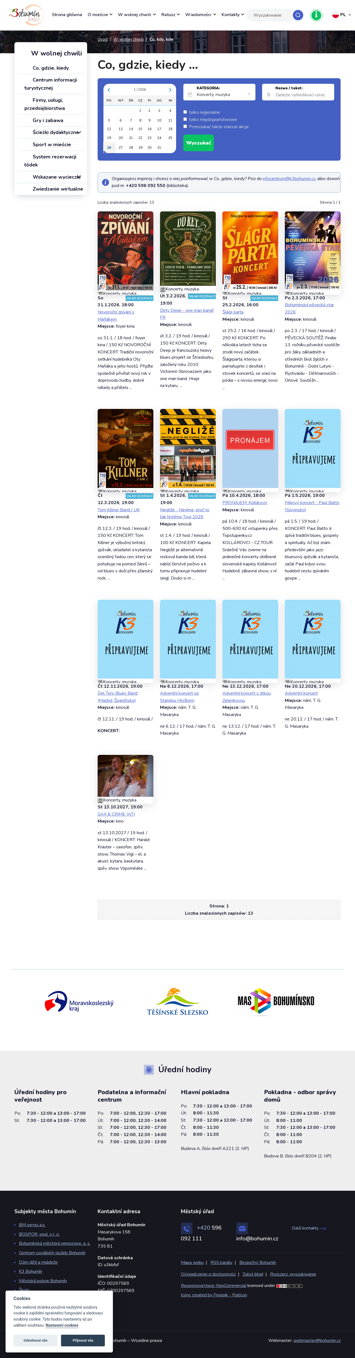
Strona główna (67, 15)
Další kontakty (309, 1228)
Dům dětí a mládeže (38, 1262)
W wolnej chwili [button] (134, 15)
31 (159, 147)
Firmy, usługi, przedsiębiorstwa (44, 104)
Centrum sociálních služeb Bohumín (52, 1253)
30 (149, 147)
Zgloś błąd (253, 1274)
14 (131, 129)
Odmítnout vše (35, 1340)
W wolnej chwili (128, 39)
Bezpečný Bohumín (257, 1263)
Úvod (103, 39)
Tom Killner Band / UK (119, 510)
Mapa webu (192, 1263)
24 (159, 138)
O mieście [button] (98, 15)
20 (121, 138)
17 (159, 129)
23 (149, 138)
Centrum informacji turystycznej (50, 84)
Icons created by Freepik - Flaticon (214, 1295)
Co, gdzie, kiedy (46, 68)
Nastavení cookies (61, 1325)
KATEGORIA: (208, 88)
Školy (24, 1290)
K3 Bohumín (30, 1271)
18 (170, 129)
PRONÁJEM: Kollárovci (244, 503)
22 (140, 138)
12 (109, 129)
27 (121, 147)
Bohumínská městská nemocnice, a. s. (54, 1243)
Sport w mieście (47, 144)
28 (131, 147)
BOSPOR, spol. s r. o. (39, 1234)
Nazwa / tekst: (289, 88)
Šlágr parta (233, 312)
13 (121, 129)
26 (109, 147)
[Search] (275, 15)
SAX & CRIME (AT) (116, 814)
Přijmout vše (83, 1340)
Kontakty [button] (231, 15)
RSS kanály (221, 1263)
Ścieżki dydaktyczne (51, 132)
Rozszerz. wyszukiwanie (293, 1274)
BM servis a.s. (32, 1225)
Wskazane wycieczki (52, 177)
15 (140, 129)
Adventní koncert (301, 693)
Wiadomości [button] (198, 15)
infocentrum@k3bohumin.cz (289, 179)
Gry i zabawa (43, 120)
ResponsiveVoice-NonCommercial (213, 1286)
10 (159, 120)
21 (131, 138)
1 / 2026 (140, 89)
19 (109, 138)
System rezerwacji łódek (50, 160)
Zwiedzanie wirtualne (53, 189)
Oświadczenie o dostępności (208, 1274)
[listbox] (224, 94)
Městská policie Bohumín (43, 1281)
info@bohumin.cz (257, 1238)
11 (170, 120)
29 (140, 147)
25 (170, 138)
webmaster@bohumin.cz (317, 1340)
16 (149, 129)
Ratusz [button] (168, 15)
